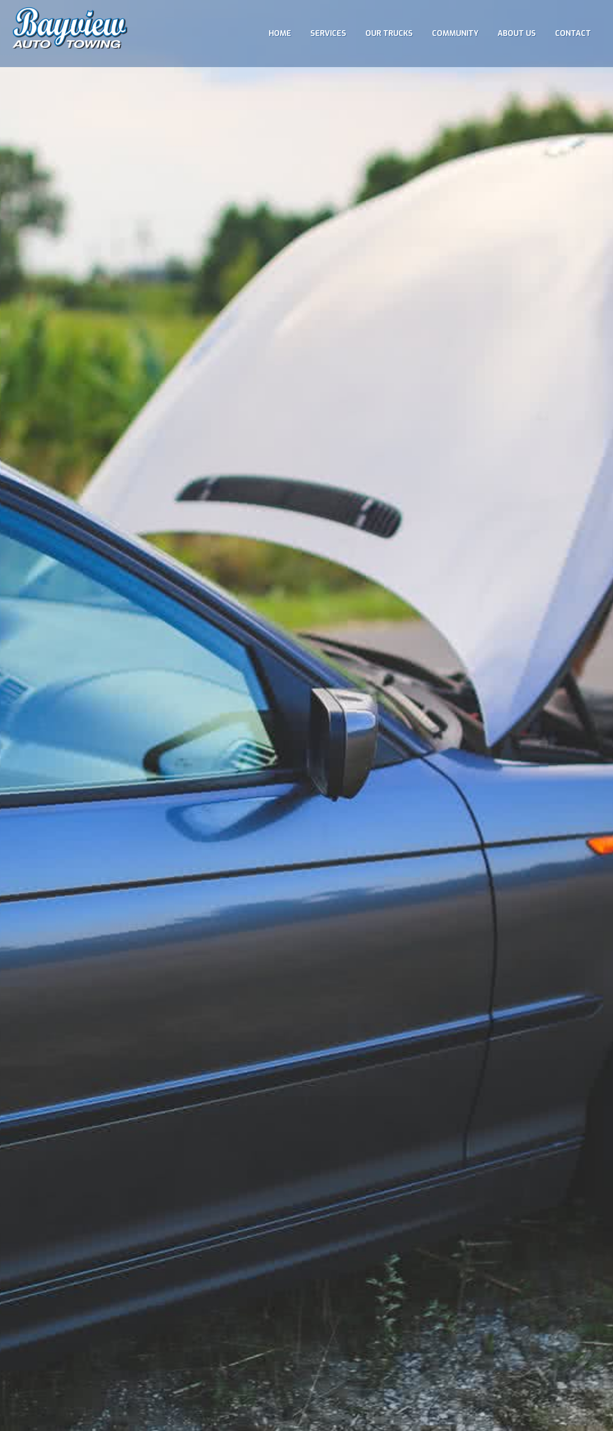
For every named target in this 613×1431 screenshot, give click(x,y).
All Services (345, 744)
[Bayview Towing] (69, 33)
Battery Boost (268, 744)
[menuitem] (280, 33)
